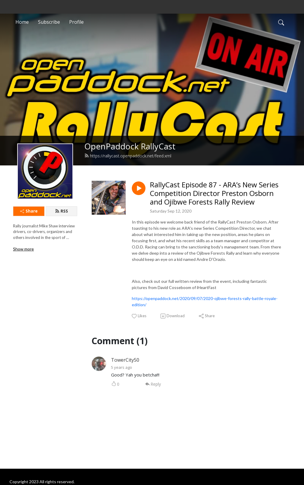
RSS (61, 211)
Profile (76, 22)
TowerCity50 (125, 360)
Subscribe (49, 22)
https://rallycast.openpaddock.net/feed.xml (127, 156)
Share (29, 211)
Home (22, 22)
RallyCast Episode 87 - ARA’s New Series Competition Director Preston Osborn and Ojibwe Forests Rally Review (214, 193)
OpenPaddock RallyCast (129, 146)
